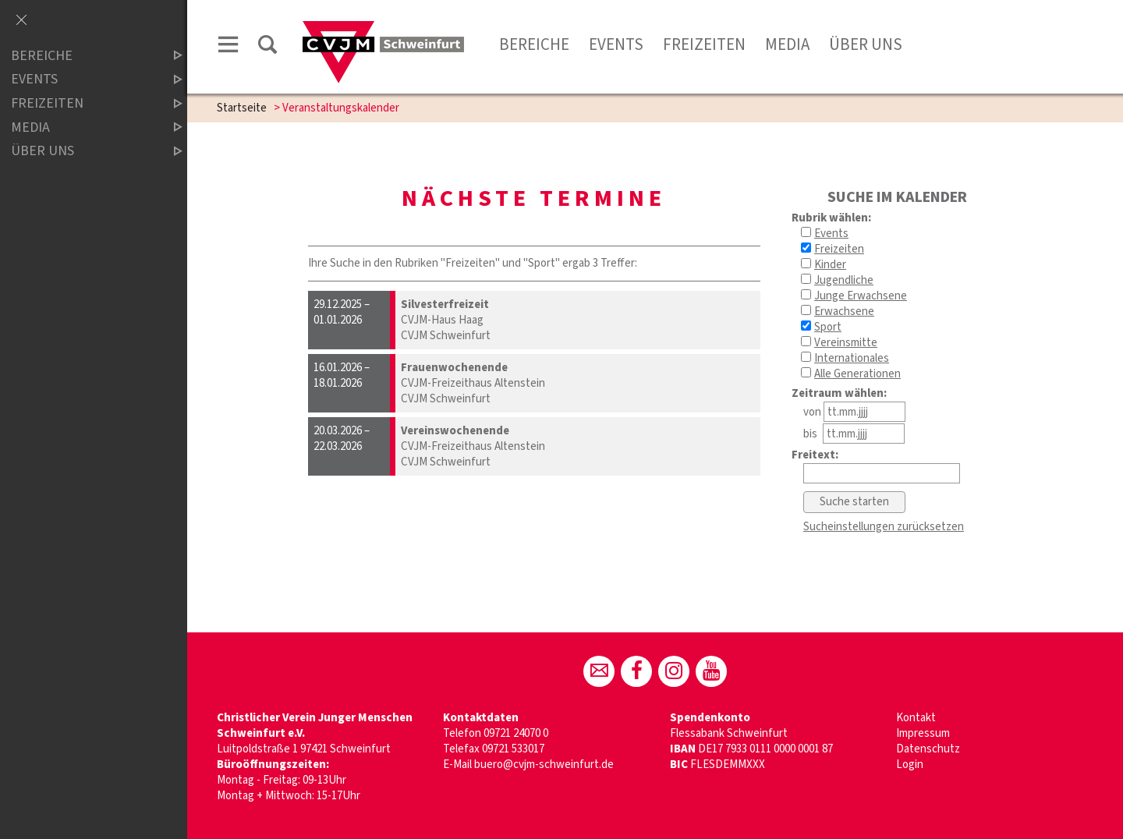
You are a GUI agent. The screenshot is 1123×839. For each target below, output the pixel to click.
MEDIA (83, 127)
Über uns (865, 44)
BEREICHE (83, 56)
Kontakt (916, 718)
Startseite (242, 108)
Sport (827, 327)
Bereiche (534, 44)
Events (616, 44)
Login (909, 764)
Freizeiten (704, 44)
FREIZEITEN (83, 103)
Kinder (830, 265)
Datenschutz (928, 749)
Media (787, 44)
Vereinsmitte (845, 343)
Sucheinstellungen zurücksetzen (883, 527)
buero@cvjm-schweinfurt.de (544, 764)
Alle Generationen (857, 374)
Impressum (923, 733)
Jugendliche (843, 280)
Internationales (851, 358)
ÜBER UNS (83, 151)
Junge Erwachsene (860, 296)
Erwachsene (844, 311)
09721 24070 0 (516, 733)
